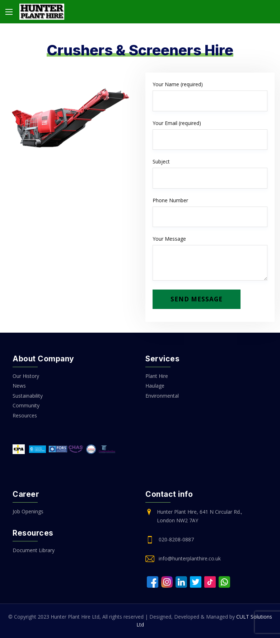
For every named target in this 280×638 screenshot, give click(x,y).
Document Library (34, 550)
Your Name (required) (210, 96)
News (19, 385)
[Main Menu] (9, 12)
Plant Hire (156, 376)
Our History (26, 376)
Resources (25, 415)
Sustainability (28, 395)
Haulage (154, 385)
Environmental (162, 395)
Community (26, 405)
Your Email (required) (210, 135)
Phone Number (210, 212)
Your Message (210, 258)
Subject (210, 173)
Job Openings (28, 511)
